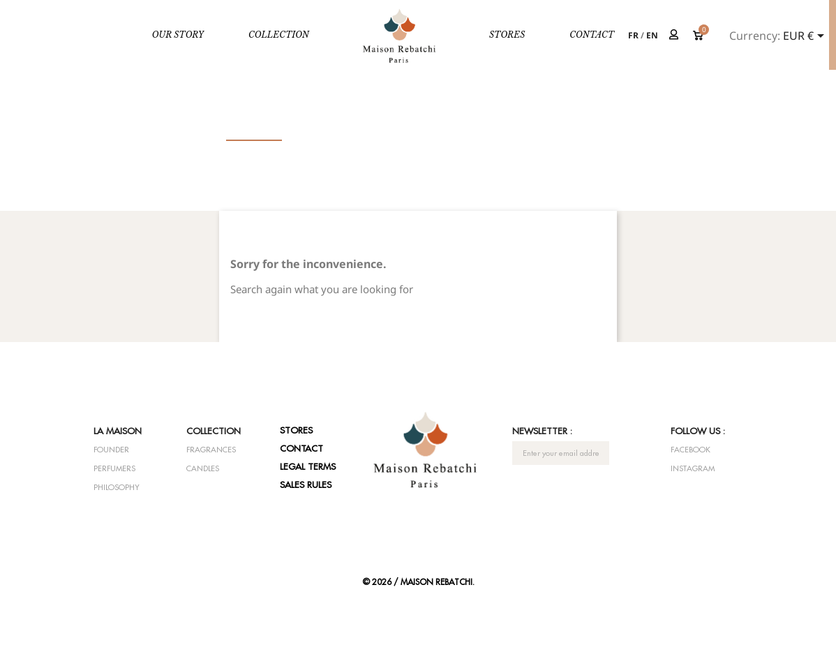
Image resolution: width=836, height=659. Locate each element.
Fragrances (211, 449)
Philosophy (117, 487)
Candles (202, 468)
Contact (591, 34)
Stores (507, 34)
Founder (111, 449)
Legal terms (308, 466)
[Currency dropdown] (806, 37)
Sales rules (305, 484)
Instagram (693, 468)
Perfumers (114, 468)
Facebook (690, 449)
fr (633, 35)
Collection (278, 34)
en (652, 35)
